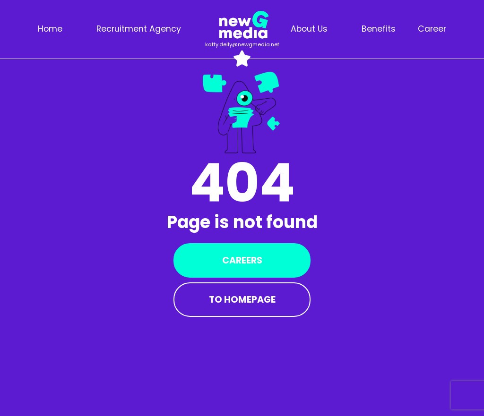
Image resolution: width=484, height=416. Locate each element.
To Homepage (242, 299)
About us (309, 28)
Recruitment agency (138, 28)
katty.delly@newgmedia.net (242, 44)
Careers (242, 260)
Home (50, 28)
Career (432, 28)
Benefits (379, 28)
